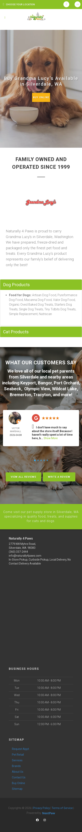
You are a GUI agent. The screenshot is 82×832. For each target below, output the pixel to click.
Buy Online (41, 97)
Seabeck (12, 388)
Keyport (28, 382)
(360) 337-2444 (18, 550)
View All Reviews (23, 475)
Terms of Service (62, 806)
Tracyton (42, 393)
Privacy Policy (41, 806)
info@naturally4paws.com (25, 554)
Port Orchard (66, 382)
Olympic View (37, 388)
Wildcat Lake (64, 388)
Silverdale (29, 376)
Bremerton (20, 393)
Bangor (45, 382)
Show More (51, 437)
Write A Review (59, 475)
